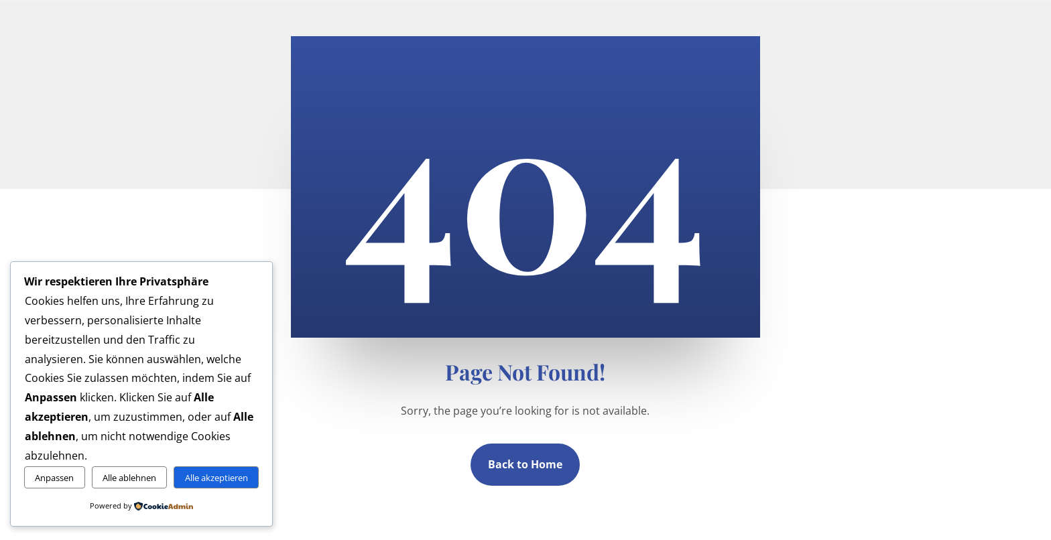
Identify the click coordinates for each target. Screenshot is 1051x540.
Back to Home (525, 464)
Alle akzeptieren (216, 478)
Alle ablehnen (129, 478)
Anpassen (54, 478)
